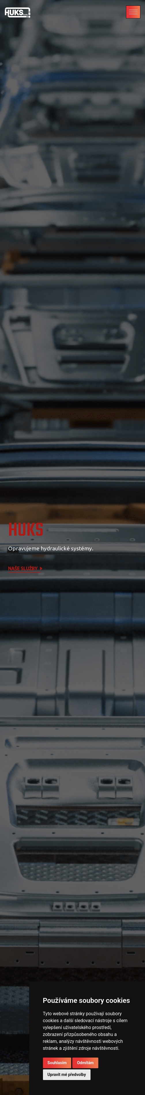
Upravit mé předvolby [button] (67, 1074)
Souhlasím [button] (57, 1062)
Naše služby (25, 568)
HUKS (26, 530)
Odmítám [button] (85, 1062)
